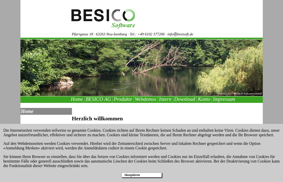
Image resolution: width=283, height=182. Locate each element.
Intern (165, 99)
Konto (204, 99)
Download (184, 99)
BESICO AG (98, 99)
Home (77, 99)
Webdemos (145, 99)
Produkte (123, 99)
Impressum (224, 99)
